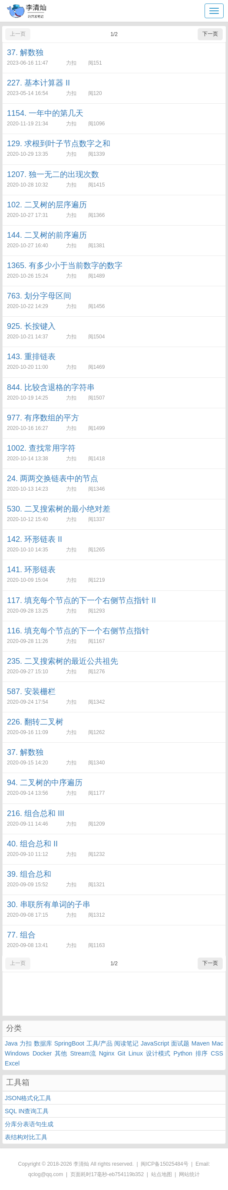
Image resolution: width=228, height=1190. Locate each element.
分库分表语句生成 (29, 1124)
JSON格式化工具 (28, 1098)
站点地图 (161, 1174)
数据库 (43, 1043)
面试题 (180, 1043)
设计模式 (158, 1053)
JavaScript (155, 1043)
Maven (201, 1043)
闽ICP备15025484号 (164, 1164)
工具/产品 (99, 1043)
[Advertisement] (114, 994)
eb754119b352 (126, 1174)
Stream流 (83, 1053)
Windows (17, 1053)
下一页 (210, 34)
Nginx (107, 1053)
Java (11, 1043)
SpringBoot (69, 1043)
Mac (217, 1043)
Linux (136, 1053)
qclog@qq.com (45, 1174)
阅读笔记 (126, 1043)
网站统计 (189, 1174)
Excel (12, 1063)
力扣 (26, 1043)
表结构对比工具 (26, 1137)
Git (122, 1053)
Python (182, 1053)
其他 (61, 1053)
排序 (201, 1053)
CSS (217, 1053)
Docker (42, 1053)
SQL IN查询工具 (27, 1111)
